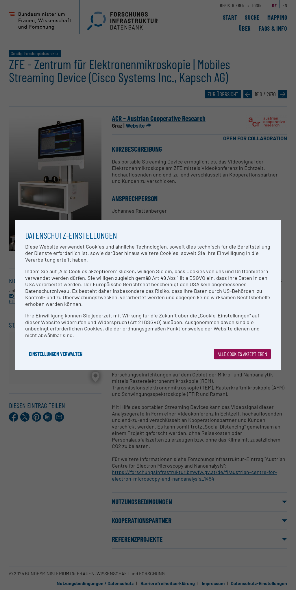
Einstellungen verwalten (55, 354)
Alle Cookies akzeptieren (242, 354)
